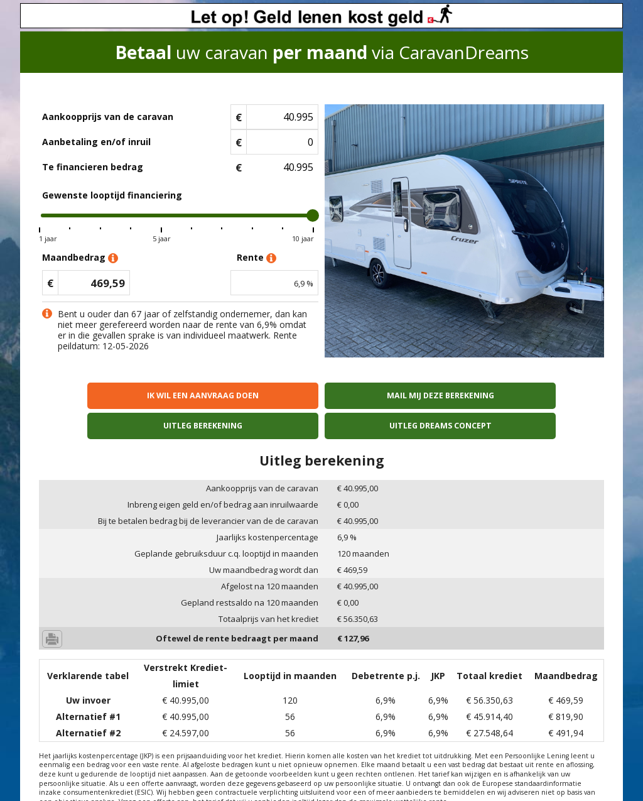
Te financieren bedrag (92, 167)
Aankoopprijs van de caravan (107, 117)
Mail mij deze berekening (250, 395)
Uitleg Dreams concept (536, 395)
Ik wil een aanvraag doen (107, 395)
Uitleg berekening (393, 395)
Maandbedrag (80, 257)
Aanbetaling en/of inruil (96, 142)
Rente (256, 257)
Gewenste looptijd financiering (112, 195)
